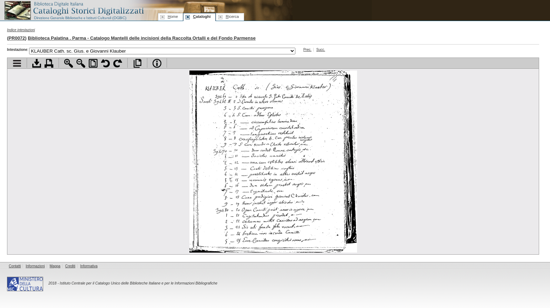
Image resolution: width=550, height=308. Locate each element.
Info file (157, 63)
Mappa (55, 266)
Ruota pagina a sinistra (105, 63)
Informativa (89, 266)
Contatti (15, 266)
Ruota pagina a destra (117, 63)
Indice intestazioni (21, 30)
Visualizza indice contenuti (17, 63)
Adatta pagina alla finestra (93, 63)
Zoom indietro (80, 63)
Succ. (320, 50)
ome (173, 16)
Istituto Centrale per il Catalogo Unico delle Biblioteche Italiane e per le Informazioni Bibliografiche (138, 283)
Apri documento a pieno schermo (137, 63)
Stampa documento (49, 63)
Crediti (70, 266)
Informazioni (35, 266)
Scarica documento (36, 63)
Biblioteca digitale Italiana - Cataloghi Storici (73, 10)
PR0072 (16, 38)
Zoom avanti (68, 63)
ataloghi (201, 16)
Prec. (307, 50)
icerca (232, 16)
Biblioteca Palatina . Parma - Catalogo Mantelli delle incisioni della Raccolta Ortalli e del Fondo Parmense (141, 38)
